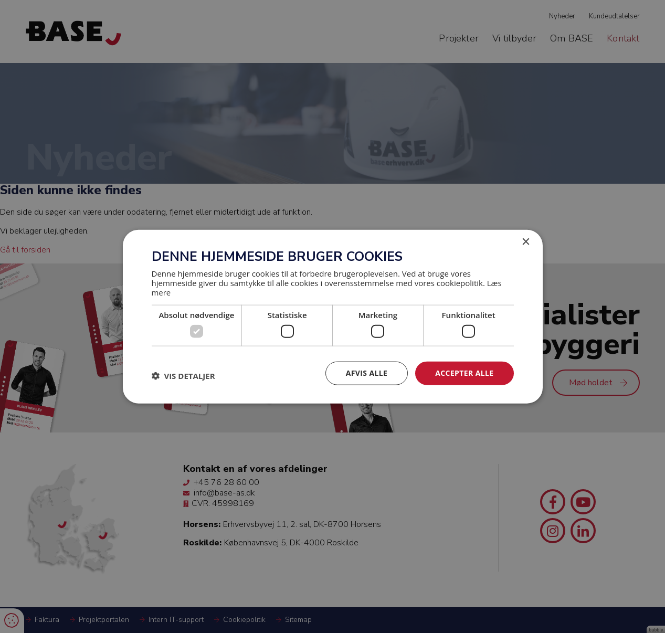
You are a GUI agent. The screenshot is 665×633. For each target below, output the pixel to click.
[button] (183, 376)
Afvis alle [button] (366, 373)
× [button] (526, 242)
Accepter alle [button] (464, 373)
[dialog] (332, 316)
